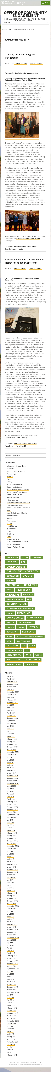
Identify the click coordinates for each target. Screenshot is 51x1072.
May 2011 (10, 1052)
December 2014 (12, 961)
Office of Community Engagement (25, 14)
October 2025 (12, 687)
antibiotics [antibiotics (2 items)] (12, 557)
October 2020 (12, 781)
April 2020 (10, 796)
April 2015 (10, 950)
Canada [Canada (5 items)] (36, 557)
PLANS (23, 446)
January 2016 (11, 927)
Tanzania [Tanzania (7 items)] (13, 646)
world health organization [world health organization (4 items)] (23, 660)
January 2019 (11, 836)
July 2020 (10, 789)
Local (9, 510)
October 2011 (11, 1039)
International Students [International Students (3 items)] (20, 608)
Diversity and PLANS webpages (16, 438)
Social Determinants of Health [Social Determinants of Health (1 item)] (29, 636)
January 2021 (11, 773)
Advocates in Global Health (17, 466)
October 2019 (11, 812)
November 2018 (12, 841)
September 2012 (13, 1021)
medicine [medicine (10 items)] (23, 613)
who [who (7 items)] (28, 655)
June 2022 (10, 729)
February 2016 (12, 924)
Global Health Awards (15, 484)
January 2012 (11, 1037)
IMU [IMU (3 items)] (29, 599)
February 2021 (12, 770)
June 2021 (10, 760)
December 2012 (12, 1013)
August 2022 (11, 723)
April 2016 (10, 919)
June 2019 (10, 823)
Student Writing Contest (15, 547)
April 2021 (10, 765)
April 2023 (10, 710)
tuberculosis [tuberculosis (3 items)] (14, 650)
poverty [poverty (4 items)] (33, 627)
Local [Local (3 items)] (10, 613)
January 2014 (11, 984)
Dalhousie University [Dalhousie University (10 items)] (23, 571)
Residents (10, 534)
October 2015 (11, 935)
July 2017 (10, 880)
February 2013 (12, 1008)
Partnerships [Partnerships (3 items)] (34, 618)
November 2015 (12, 932)
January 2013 (11, 1010)
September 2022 (13, 721)
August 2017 (11, 877)
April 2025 (10, 689)
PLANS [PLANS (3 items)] (21, 627)
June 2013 (10, 997)
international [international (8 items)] (17, 604)
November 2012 (12, 1016)
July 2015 (10, 943)
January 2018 (11, 867)
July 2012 (10, 1026)
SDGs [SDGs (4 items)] (9, 636)
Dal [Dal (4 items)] (23, 562)
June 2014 (10, 974)
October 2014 (11, 966)
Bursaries (17, 444)
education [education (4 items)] (13, 576)
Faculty (9, 482)
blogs (21, 3)
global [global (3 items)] (11, 581)
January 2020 (11, 804)
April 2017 (10, 888)
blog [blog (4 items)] (25, 557)
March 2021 (11, 768)
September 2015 (13, 937)
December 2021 (12, 744)
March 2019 (11, 830)
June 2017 (10, 883)
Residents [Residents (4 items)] (28, 632)
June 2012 (10, 1029)
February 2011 (12, 1055)
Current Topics (12, 474)
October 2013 (11, 990)
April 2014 (10, 979)
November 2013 (12, 987)
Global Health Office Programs (18, 489)
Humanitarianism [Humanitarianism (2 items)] (15, 599)
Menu (47, 3)
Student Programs (13, 544)
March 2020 (11, 799)
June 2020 (10, 791)
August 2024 (11, 695)
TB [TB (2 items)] (24, 646)
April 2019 (10, 828)
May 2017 (10, 885)
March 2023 (11, 713)
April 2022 (10, 734)
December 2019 (12, 807)
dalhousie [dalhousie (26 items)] (16, 566)
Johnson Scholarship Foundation (26, 247)
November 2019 (12, 809)
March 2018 (11, 862)
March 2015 (11, 953)
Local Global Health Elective (17, 513)
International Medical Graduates (18, 503)
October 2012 (11, 1018)
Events (9, 479)
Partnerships (11, 521)
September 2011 (12, 1042)
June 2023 (10, 705)
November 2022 (12, 718)
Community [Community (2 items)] (12, 562)
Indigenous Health (16, 249)
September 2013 (13, 992)
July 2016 (10, 911)
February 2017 (12, 893)
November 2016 (12, 901)
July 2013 (10, 995)
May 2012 (10, 1031)
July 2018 (10, 851)
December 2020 (12, 776)
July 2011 (10, 1047)
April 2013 (10, 1003)
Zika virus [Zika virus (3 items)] (31, 664)
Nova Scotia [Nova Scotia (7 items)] (15, 618)
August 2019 (11, 817)
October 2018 (11, 843)
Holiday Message (13, 497)
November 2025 (12, 684)
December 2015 (12, 930)
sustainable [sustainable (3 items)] (23, 641)
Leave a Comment (36, 63)
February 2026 (12, 682)
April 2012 (10, 1034)
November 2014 (12, 964)
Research (10, 531)
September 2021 (13, 752)
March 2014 (11, 982)
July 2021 (10, 757)
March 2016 (11, 922)
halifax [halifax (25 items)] (23, 590)
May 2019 (10, 825)
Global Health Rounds (15, 495)
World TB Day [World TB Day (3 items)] (14, 664)
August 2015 (11, 940)
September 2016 (13, 906)
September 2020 (13, 783)
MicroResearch (12, 516)
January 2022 (11, 742)
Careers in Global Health (16, 471)
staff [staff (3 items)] (10, 641)
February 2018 (12, 864)
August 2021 (11, 755)
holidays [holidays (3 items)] (28, 594)
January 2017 (11, 896)
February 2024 (12, 700)
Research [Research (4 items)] (12, 632)
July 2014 (10, 971)
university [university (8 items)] (14, 655)
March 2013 (11, 1005)
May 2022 (10, 731)
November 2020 (12, 778)
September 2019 (13, 815)
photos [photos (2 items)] (10, 627)
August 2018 (11, 849)
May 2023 (10, 708)
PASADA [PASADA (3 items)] (11, 622)
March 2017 (11, 890)
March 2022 (11, 736)
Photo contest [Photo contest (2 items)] (26, 622)
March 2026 (11, 679)
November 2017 (12, 872)
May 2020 (10, 794)
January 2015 (11, 958)
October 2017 (11, 875)
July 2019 (10, 820)
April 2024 (10, 697)
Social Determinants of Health (18, 542)
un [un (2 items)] (27, 650)
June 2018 (10, 854)
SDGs (9, 536)
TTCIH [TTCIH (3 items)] (32, 646)
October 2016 (11, 903)
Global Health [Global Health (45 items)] (22, 585)
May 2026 (10, 676)
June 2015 (10, 945)
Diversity (10, 476)
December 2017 (12, 870)
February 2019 (12, 833)
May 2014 (10, 977)
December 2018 (12, 838)
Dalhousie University (8, 3)
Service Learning (13, 539)
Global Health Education (15, 487)
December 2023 (12, 702)
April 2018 (10, 859)
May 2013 (10, 1000)
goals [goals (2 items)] (10, 590)
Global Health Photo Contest (17, 492)
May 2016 (10, 917)
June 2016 (10, 914)
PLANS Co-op (12, 526)
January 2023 (12, 715)
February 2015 (12, 956)
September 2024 (13, 692)
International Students (15, 505)
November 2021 (12, 747)
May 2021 (10, 762)
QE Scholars (11, 529)
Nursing (9, 518)
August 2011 (11, 1044)
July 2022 (10, 726)
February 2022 (12, 739)
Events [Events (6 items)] (27, 576)
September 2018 (13, 846)
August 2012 (11, 1024)
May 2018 (10, 856)
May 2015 (10, 948)
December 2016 (12, 898)
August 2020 (11, 786)
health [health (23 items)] (13, 594)
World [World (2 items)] (38, 655)
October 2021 (11, 749)
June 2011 (10, 1050)
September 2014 (13, 969)
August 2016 (11, 909)
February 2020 (12, 802)
